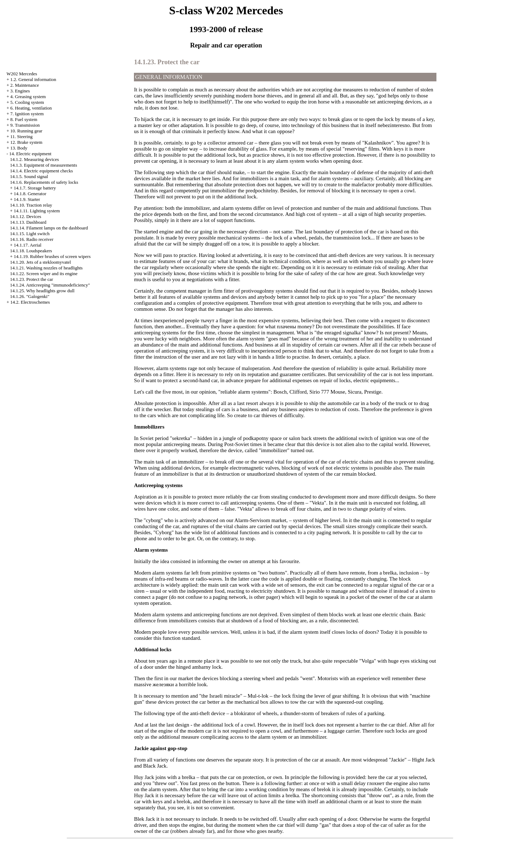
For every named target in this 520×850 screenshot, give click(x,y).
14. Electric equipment (30, 153)
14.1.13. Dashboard (28, 222)
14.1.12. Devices (25, 216)
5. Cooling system (27, 102)
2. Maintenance (24, 85)
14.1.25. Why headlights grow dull (42, 290)
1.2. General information (33, 79)
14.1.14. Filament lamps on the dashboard (49, 228)
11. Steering (21, 136)
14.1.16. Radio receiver (32, 239)
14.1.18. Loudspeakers (31, 250)
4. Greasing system (28, 96)
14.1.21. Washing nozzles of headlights (46, 267)
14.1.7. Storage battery (35, 188)
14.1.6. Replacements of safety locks (44, 182)
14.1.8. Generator (30, 193)
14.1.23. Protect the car (31, 279)
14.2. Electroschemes (30, 302)
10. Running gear (26, 130)
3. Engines (20, 90)
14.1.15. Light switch (30, 233)
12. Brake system (26, 142)
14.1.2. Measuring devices (34, 159)
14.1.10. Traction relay (31, 205)
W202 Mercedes (21, 73)
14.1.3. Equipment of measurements (43, 165)
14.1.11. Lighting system (37, 210)
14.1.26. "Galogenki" (29, 296)
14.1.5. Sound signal (29, 176)
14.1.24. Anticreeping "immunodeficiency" (50, 285)
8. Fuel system (23, 119)
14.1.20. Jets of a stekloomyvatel (40, 262)
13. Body (19, 148)
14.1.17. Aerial (27, 245)
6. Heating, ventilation (31, 108)
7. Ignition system (27, 113)
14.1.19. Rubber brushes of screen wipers (52, 256)
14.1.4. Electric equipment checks (41, 170)
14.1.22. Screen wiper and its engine (44, 273)
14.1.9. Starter (27, 199)
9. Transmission (25, 125)
